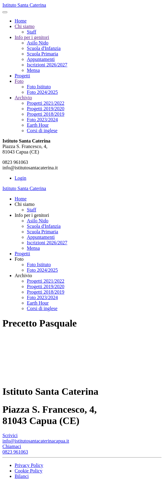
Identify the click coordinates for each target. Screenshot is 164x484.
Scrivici (10, 435)
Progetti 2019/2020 (45, 108)
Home (21, 20)
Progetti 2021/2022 (45, 103)
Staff (31, 31)
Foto (19, 81)
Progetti (22, 75)
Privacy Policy (29, 465)
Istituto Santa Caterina (24, 5)
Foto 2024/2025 (42, 92)
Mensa (33, 70)
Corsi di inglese (42, 130)
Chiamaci (11, 446)
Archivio (23, 97)
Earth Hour (38, 125)
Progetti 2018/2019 (45, 114)
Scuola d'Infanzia (44, 48)
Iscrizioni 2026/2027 (47, 64)
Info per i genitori (32, 37)
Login (20, 178)
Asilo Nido (37, 42)
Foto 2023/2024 (42, 119)
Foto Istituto (39, 86)
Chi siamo (24, 26)
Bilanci (22, 476)
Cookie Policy (28, 470)
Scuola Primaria (42, 53)
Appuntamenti (41, 59)
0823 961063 (15, 451)
